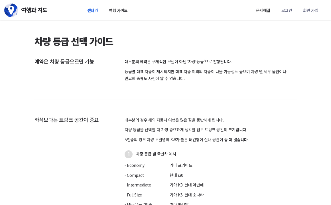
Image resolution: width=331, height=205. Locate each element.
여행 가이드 (118, 10)
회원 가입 (310, 10)
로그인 (286, 10)
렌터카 (92, 10)
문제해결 (263, 10)
